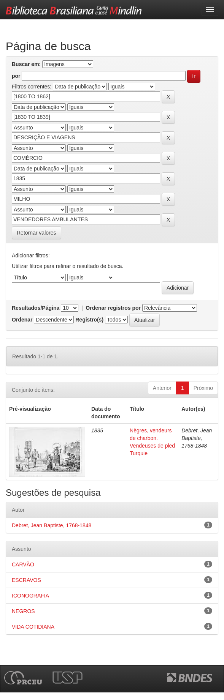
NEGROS (23, 611)
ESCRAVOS (26, 580)
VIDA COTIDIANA (33, 627)
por (16, 76)
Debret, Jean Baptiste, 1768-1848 (51, 525)
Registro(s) (89, 320)
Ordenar (22, 320)
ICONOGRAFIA (30, 596)
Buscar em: (26, 64)
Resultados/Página (35, 308)
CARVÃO (23, 564)
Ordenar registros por (113, 308)
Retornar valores (36, 233)
